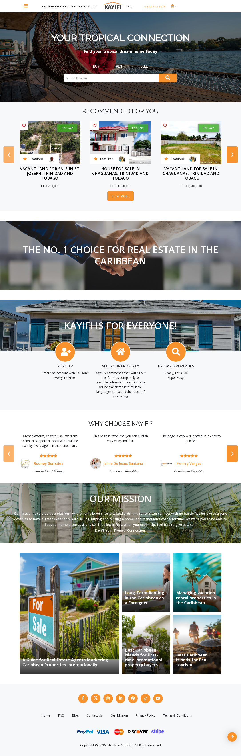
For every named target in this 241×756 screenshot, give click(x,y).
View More (120, 196)
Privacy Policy (145, 714)
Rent (130, 6)
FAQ (61, 714)
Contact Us (95, 714)
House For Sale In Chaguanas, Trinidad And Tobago (120, 173)
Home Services (79, 6)
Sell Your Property (55, 6)
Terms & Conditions (177, 714)
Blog (75, 714)
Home (45, 714)
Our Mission (119, 714)
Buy (94, 6)
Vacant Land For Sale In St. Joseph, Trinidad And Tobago (50, 173)
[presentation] (8, 154)
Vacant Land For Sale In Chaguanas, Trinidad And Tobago (191, 173)
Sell (144, 66)
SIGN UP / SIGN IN (154, 6)
